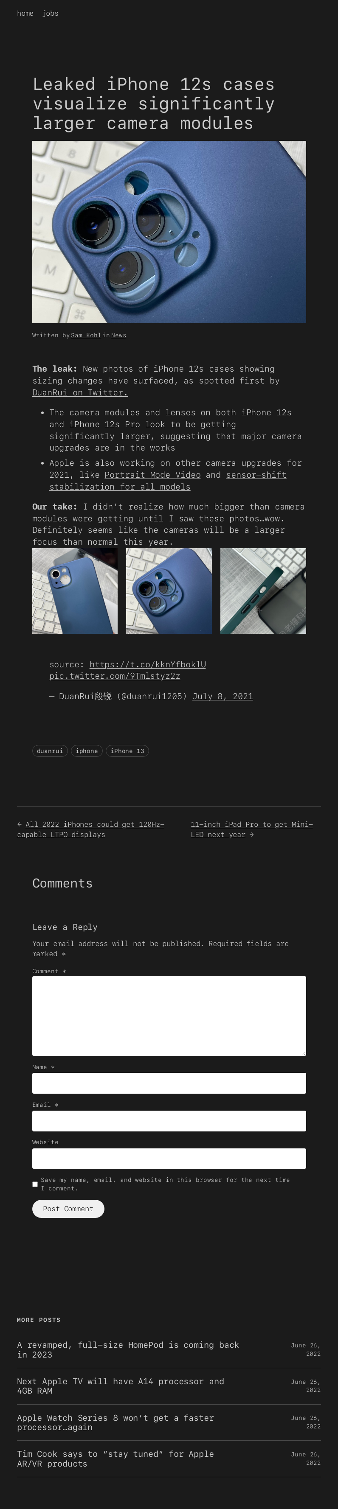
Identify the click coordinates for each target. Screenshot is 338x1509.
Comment (49, 971)
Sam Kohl (86, 335)
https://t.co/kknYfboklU (148, 664)
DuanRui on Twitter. (80, 392)
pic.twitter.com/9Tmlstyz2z (114, 676)
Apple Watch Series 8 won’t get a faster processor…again (115, 1422)
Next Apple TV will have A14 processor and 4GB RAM (120, 1386)
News (119, 335)
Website (45, 1142)
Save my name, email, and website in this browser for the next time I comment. (165, 1184)
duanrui (50, 751)
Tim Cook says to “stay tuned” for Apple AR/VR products (115, 1458)
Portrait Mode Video (152, 475)
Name (43, 1067)
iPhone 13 (127, 751)
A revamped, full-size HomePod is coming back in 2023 (128, 1349)
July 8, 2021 (222, 696)
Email (45, 1104)
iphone (87, 751)
